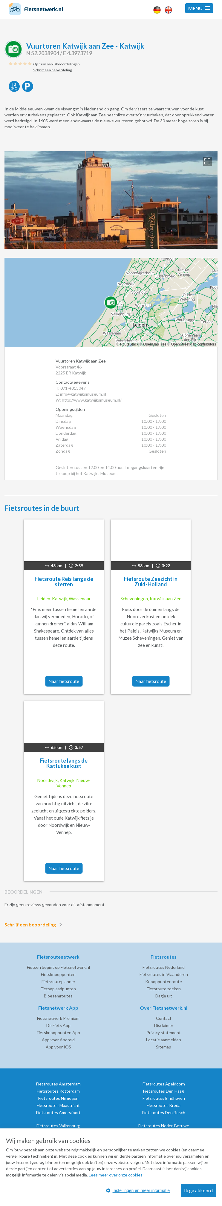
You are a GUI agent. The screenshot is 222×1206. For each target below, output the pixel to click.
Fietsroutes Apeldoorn (164, 1083)
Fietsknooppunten (58, 974)
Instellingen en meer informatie (138, 1190)
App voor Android (58, 1039)
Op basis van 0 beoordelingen (56, 64)
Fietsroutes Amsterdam (58, 1083)
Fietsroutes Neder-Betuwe (163, 1125)
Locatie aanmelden (163, 1039)
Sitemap (163, 1046)
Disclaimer (163, 1025)
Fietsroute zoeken (164, 988)
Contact (164, 1018)
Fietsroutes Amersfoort (58, 1112)
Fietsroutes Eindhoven (164, 1098)
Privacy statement (163, 1032)
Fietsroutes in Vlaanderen (164, 974)
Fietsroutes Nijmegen (58, 1098)
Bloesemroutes (58, 995)
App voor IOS (58, 1046)
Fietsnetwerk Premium (58, 1018)
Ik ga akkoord (198, 1190)
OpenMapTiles (154, 344)
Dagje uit (163, 995)
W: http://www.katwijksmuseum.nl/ (89, 399)
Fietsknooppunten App (58, 1032)
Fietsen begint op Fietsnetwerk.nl (58, 967)
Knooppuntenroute (163, 981)
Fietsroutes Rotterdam (58, 1091)
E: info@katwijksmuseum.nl (81, 394)
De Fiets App (58, 1025)
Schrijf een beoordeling (34, 924)
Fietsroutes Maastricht (58, 1105)
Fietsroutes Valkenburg (58, 1125)
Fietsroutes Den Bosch (163, 1112)
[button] (199, 8)
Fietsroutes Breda (163, 1105)
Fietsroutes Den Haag (163, 1091)
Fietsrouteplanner (58, 981)
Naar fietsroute (63, 681)
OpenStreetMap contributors (193, 344)
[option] (111, 200)
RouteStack (129, 344)
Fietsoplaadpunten (58, 988)
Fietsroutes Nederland (164, 967)
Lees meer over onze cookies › (117, 1174)
